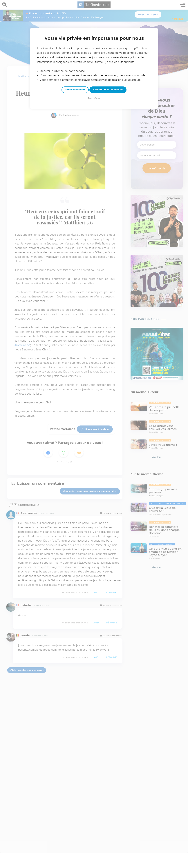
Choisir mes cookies (75, 89)
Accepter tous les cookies (108, 89)
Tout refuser (94, 98)
